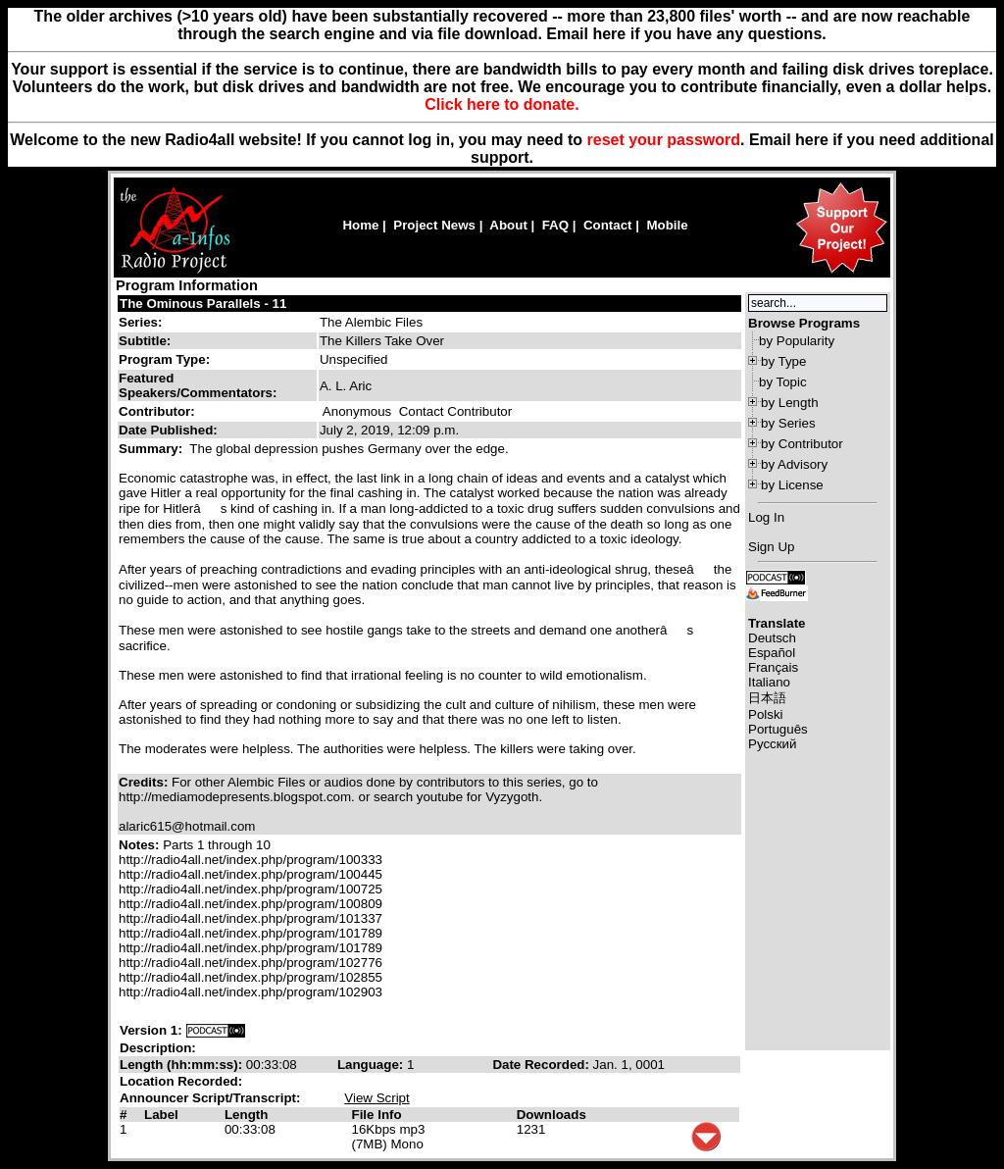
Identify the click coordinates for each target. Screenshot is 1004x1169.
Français (773, 667)
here (811, 139)
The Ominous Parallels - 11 (203, 303)
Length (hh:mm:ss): (183, 1064)
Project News (434, 225)
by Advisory (794, 464)
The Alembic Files (371, 322)
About (508, 225)
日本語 (767, 697)
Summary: (152, 448)
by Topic (783, 382)
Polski (765, 714)
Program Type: (164, 359)
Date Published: (168, 430)
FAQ (555, 225)
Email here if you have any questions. (686, 33)
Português (778, 729)
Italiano (769, 682)
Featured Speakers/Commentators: (197, 385)
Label (161, 1114)
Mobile (666, 225)
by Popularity (796, 340)
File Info (377, 1114)
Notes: (141, 845)
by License (792, 485)
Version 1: (151, 1030)
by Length (790, 402)
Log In (766, 517)
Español (771, 652)
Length (246, 1114)
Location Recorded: (181, 1081)
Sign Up (771, 546)
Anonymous (357, 411)
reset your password (664, 139)
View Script (376, 1098)
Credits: (145, 782)
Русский (772, 744)
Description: (158, 1048)
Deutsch (772, 638)
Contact (607, 225)
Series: (140, 322)
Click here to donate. (501, 104)
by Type (783, 361)
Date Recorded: (542, 1064)
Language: (372, 1064)
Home (360, 225)
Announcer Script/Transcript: (210, 1098)
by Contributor (802, 443)
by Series (788, 423)
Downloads (551, 1114)
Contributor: (157, 411)
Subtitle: (145, 340)
